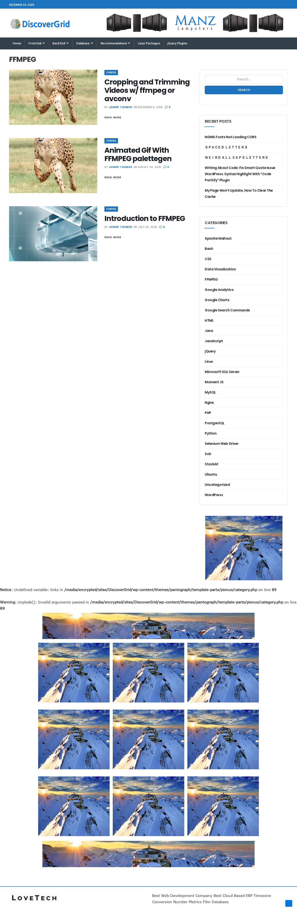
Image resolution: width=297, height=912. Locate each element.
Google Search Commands (227, 310)
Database (84, 43)
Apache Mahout (218, 238)
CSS (208, 259)
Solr (208, 453)
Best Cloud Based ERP (233, 895)
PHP (208, 412)
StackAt (211, 464)
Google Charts (217, 300)
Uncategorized (217, 484)
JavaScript (214, 341)
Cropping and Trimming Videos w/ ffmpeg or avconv (147, 90)
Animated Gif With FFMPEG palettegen (138, 154)
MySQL (210, 392)
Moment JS (214, 382)
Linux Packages (149, 43)
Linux (209, 361)
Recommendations (115, 43)
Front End (36, 43)
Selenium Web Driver (222, 443)
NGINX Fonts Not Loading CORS (230, 137)
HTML (209, 320)
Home (17, 43)
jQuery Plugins (177, 43)
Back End (60, 43)
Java (209, 330)
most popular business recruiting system (223, 643)
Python (210, 433)
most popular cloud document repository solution (73, 643)
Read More (112, 117)
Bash (209, 248)
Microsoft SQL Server (222, 371)
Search (244, 89)
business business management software (148, 643)
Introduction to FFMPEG (144, 219)
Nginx (209, 402)
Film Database (216, 902)
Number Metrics (187, 902)
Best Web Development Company (182, 895)
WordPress (214, 495)
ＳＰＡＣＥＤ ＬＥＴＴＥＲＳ (226, 147)
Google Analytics (219, 289)
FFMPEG (111, 72)
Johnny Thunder (120, 107)
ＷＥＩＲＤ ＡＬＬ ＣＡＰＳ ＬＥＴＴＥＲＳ (236, 157)
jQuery (210, 351)
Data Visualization (220, 269)
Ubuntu (211, 474)
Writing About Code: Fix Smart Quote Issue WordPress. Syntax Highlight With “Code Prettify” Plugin (240, 174)
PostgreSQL (215, 423)
